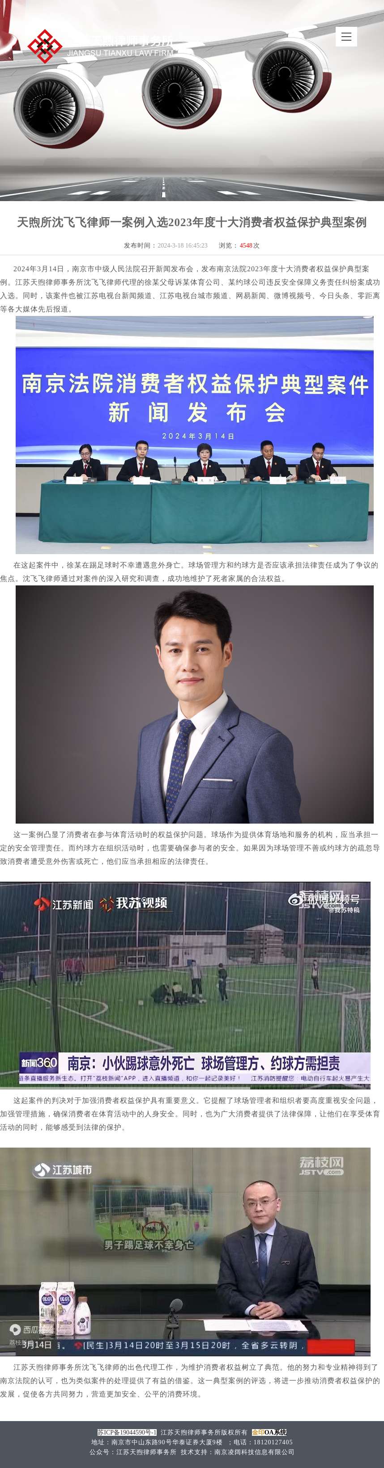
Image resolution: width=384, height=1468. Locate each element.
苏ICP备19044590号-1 (127, 1432)
